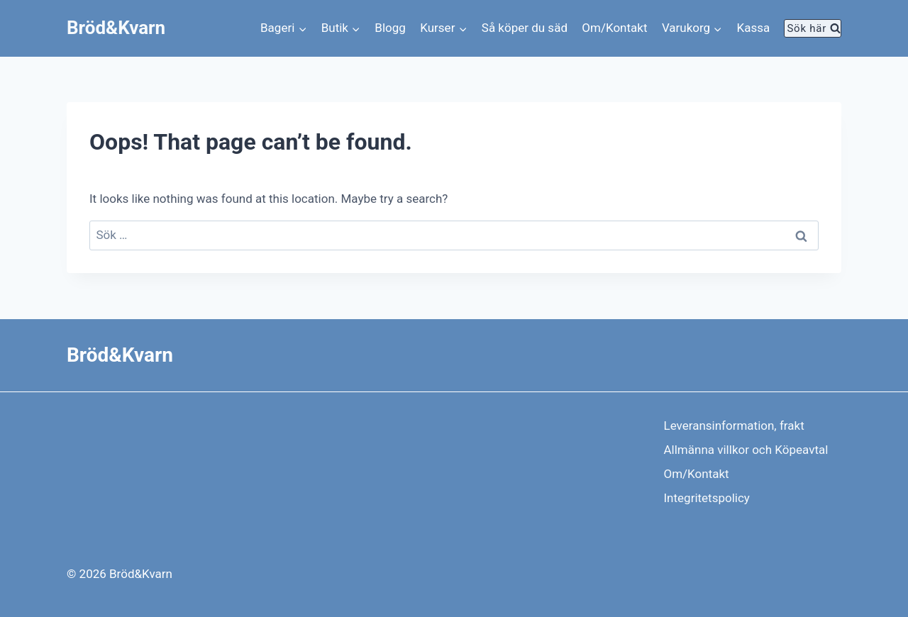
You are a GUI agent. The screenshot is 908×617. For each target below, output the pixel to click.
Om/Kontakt (614, 28)
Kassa (753, 28)
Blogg (390, 28)
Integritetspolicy (707, 498)
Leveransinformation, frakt (734, 425)
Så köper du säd (525, 28)
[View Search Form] (812, 28)
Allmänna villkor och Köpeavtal (746, 450)
